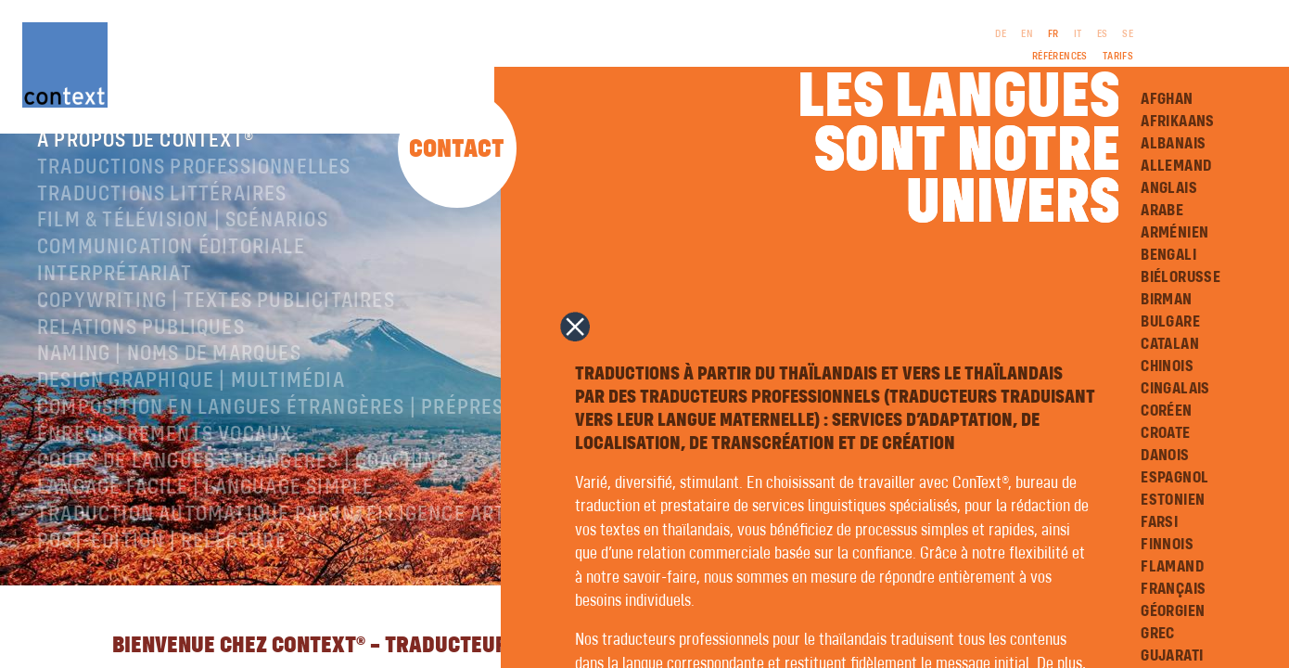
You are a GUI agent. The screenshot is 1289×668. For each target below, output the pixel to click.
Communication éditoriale (171, 269)
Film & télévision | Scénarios (182, 242)
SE (1127, 34)
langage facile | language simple (205, 509)
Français (1173, 589)
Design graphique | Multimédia (191, 403)
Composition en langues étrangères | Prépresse (282, 429)
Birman (1166, 299)
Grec (1158, 633)
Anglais (1169, 188)
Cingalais (1175, 388)
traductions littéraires (162, 216)
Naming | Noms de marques (169, 376)
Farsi (1159, 522)
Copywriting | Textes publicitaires (216, 323)
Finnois (1167, 544)
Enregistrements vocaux (164, 456)
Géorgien (1173, 611)
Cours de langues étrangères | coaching (243, 483)
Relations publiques (141, 350)
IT (1078, 34)
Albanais (1173, 143)
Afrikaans (1178, 121)
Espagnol (1174, 477)
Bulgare (1170, 322)
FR (1053, 34)
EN (1027, 34)
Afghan (1167, 99)
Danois (1165, 455)
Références (1060, 56)
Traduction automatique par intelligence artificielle (314, 536)
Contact (456, 149)
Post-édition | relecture (162, 563)
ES (1102, 34)
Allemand (1176, 166)
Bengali (1168, 255)
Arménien (1174, 233)
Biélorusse (1180, 277)
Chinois (1167, 366)
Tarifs (1118, 56)
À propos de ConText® (145, 162)
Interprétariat (114, 296)
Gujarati (1172, 656)
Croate (1165, 433)
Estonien (1173, 500)
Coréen (1166, 411)
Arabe (1162, 210)
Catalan (1170, 344)
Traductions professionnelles (194, 189)
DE (1000, 34)
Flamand (1172, 567)
